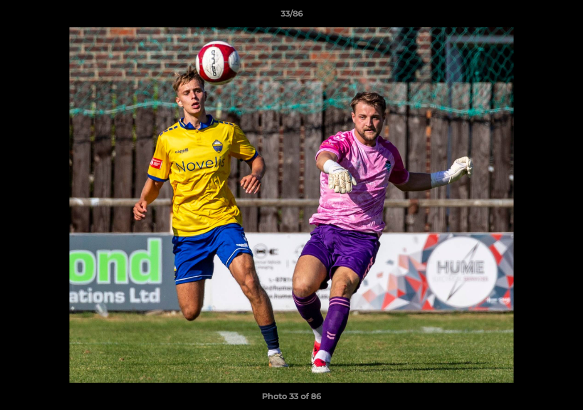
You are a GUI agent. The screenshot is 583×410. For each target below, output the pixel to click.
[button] (562, 16)
